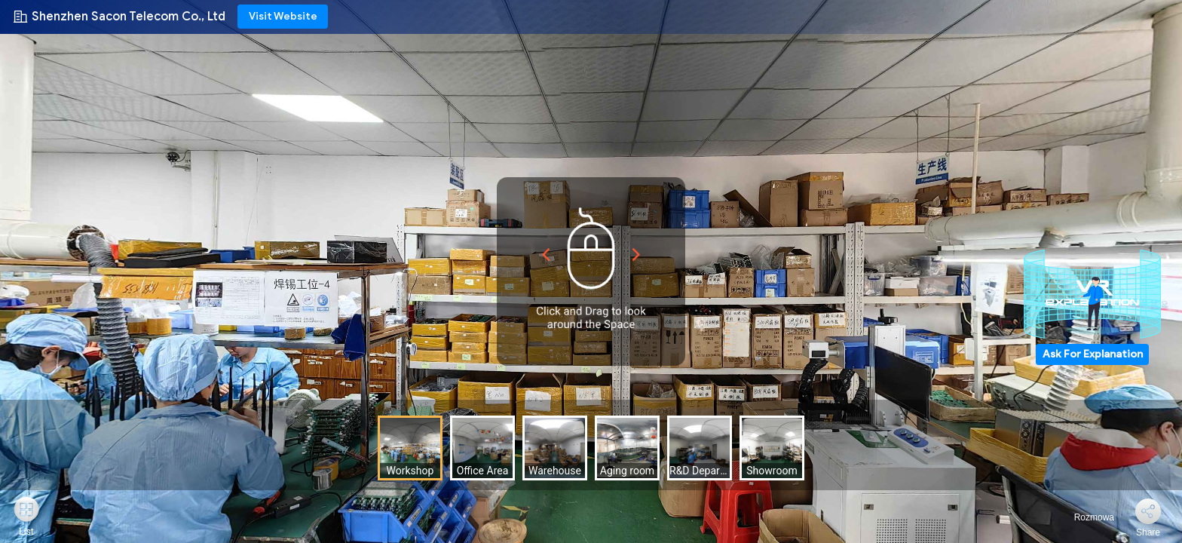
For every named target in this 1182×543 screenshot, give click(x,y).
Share (1148, 532)
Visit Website (283, 16)
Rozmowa (1085, 517)
